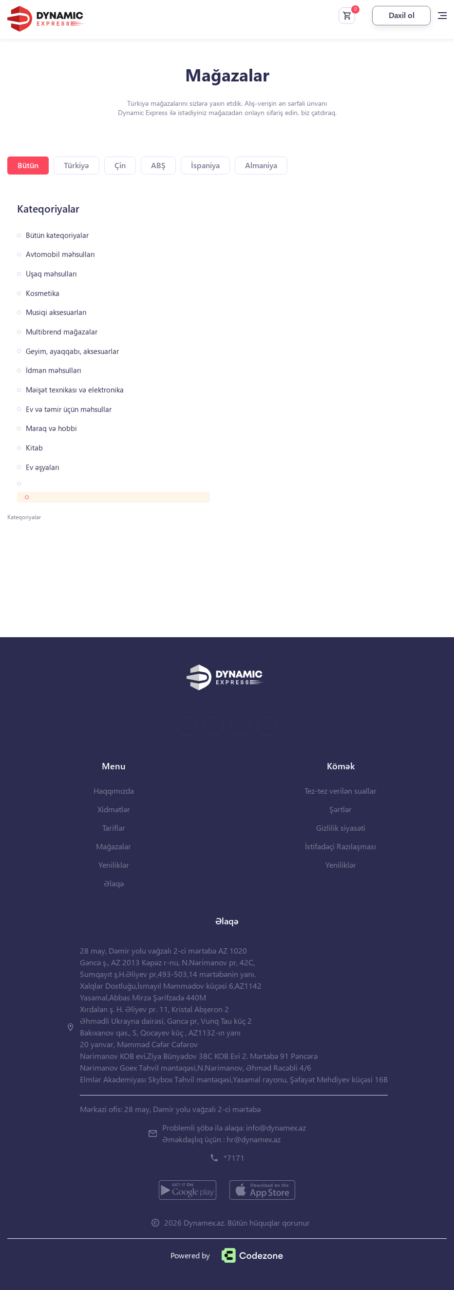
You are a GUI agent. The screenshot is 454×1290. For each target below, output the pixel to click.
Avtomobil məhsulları (60, 254)
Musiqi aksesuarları (56, 312)
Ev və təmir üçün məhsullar (69, 409)
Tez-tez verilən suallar (340, 790)
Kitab (34, 447)
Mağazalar (113, 846)
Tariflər (113, 827)
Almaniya (261, 165)
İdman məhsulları (53, 370)
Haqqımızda (114, 790)
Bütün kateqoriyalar (57, 235)
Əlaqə (114, 883)
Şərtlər (340, 809)
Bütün (28, 165)
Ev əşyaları (42, 467)
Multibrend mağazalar (61, 331)
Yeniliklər (113, 865)
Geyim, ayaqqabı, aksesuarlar (72, 351)
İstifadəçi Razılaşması (340, 846)
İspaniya (205, 165)
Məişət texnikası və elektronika (75, 389)
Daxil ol (402, 15)
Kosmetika (42, 293)
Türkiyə (76, 165)
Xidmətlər (113, 809)
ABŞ (158, 165)
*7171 (234, 1158)
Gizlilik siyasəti (340, 827)
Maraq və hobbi (51, 428)
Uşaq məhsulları (51, 273)
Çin (120, 165)
